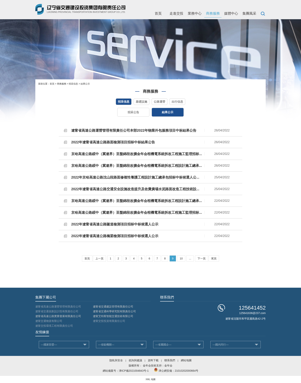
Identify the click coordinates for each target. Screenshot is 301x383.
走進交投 (176, 13)
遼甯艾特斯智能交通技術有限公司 (113, 316)
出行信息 (177, 101)
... (190, 258)
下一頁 (202, 258)
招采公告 (133, 112)
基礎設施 (141, 101)
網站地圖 (186, 360)
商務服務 (213, 13)
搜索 (263, 13)
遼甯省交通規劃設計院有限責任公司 (56, 311)
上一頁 (99, 258)
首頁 (158, 13)
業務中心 (195, 13)
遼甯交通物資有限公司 (48, 320)
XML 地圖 (150, 379)
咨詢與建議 (135, 360)
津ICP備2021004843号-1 (134, 370)
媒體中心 (231, 13)
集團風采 (249, 13)
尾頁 (214, 258)
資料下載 (153, 360)
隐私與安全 (116, 360)
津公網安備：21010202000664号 (178, 370)
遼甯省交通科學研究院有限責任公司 (114, 311)
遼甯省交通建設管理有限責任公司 (113, 306)
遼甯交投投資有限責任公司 (109, 320)
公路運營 (159, 101)
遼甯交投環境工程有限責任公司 (54, 325)
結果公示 (85, 83)
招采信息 (73, 83)
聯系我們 (169, 360)
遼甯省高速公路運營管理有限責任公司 (58, 306)
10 (181, 258)
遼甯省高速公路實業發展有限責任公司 (58, 316)
